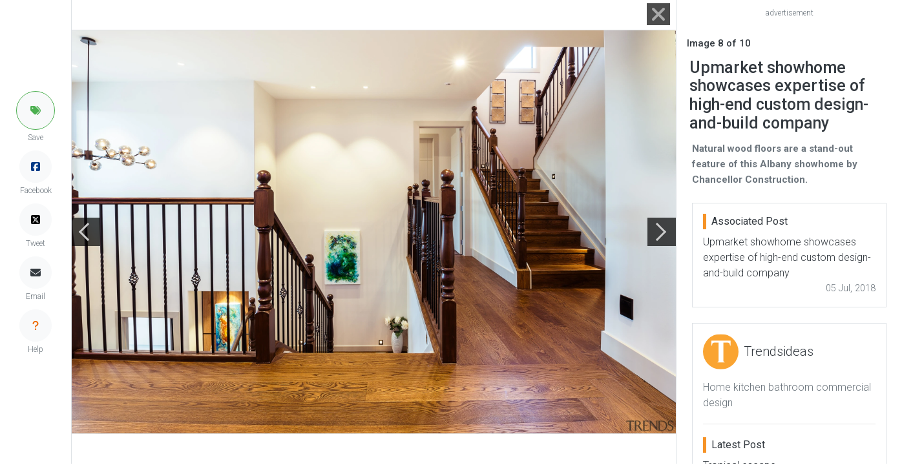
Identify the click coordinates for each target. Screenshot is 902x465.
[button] (35, 110)
